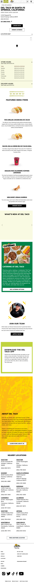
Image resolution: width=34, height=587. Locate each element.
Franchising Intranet (22, 561)
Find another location (17, 538)
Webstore (19, 556)
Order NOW (17, 25)
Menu (2, 551)
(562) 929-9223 (5, 19)
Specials (3, 556)
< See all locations (6, 5)
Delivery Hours (7, 84)
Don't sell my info (24, 581)
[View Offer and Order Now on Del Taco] (17, 227)
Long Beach (20, 522)
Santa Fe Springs (22, 473)
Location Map (6, 34)
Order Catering (17, 30)
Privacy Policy (15, 581)
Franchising (3, 568)
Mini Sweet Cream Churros (17, 197)
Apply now (17, 334)
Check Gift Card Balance (22, 553)
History (2, 561)
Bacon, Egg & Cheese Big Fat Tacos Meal (17, 146)
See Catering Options (17, 289)
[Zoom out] (31, 40)
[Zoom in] (31, 38)
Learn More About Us (17, 443)
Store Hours (6, 62)
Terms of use (8, 581)
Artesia (19, 511)
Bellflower (5, 486)
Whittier (4, 460)
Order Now (17, 206)
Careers (2, 565)
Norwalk (19, 486)
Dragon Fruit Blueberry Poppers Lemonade (17, 171)
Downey (4, 473)
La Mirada (20, 498)
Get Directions (5, 21)
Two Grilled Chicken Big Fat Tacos (17, 120)
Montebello (5, 522)
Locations (3, 558)
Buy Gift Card (20, 551)
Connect (3, 553)
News (2, 563)
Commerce (5, 498)
